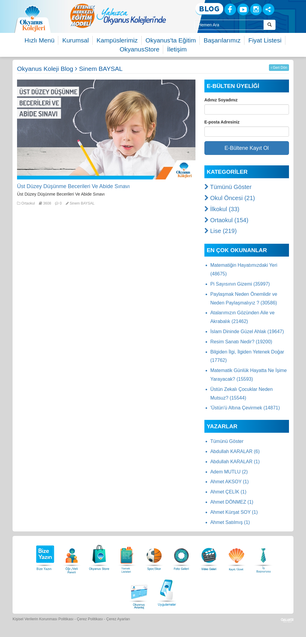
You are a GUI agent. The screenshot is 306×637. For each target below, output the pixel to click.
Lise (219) (220, 231)
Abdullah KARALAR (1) (235, 461)
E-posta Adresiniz (222, 122)
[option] (118, 15)
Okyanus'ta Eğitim (171, 40)
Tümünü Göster (228, 187)
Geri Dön (279, 67)
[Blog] (209, 9)
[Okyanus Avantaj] (139, 592)
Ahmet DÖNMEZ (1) (231, 502)
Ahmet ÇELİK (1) (228, 491)
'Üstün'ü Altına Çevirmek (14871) (245, 407)
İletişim (176, 49)
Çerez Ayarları (118, 619)
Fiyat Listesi (264, 40)
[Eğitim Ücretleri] (236, 556)
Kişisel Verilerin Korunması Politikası (43, 619)
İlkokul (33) (221, 209)
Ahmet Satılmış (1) (230, 522)
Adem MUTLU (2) (229, 471)
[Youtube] (243, 9)
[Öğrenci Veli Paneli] (72, 556)
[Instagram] (256, 9)
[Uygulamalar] (167, 592)
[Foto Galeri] (181, 556)
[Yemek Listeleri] (127, 556)
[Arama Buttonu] (270, 25)
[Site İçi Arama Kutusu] (229, 25)
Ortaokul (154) (226, 220)
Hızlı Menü (39, 40)
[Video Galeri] (209, 556)
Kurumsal (75, 40)
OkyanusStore (139, 49)
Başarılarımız (222, 40)
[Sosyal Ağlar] (268, 9)
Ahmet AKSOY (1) (229, 481)
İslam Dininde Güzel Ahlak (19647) (247, 331)
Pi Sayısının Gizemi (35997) (240, 284)
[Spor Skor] (154, 556)
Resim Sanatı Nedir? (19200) (241, 341)
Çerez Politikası (90, 619)
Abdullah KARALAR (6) (235, 451)
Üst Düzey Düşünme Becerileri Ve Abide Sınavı (73, 186)
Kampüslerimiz (117, 40)
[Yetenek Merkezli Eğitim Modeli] (118, 15)
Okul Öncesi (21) (229, 198)
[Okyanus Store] (99, 556)
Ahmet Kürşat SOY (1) (234, 512)
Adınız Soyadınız (221, 99)
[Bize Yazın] (44, 556)
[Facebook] (230, 9)
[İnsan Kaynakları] (263, 556)
